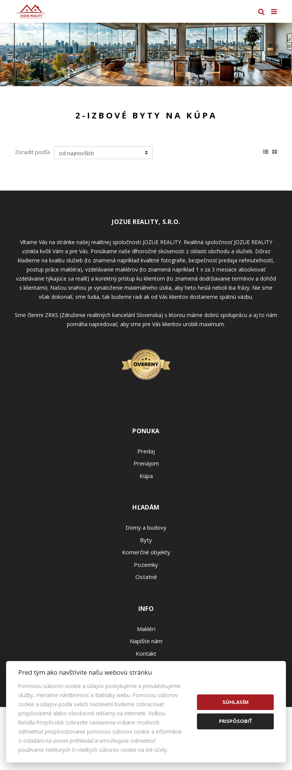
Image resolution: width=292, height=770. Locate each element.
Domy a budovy (146, 527)
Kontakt (146, 653)
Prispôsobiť (235, 721)
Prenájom (146, 463)
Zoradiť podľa (32, 152)
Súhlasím (235, 702)
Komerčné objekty (146, 552)
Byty (146, 540)
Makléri (146, 629)
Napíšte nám (146, 641)
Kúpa (146, 476)
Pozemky (146, 564)
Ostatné (146, 577)
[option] (146, 54)
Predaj (146, 451)
